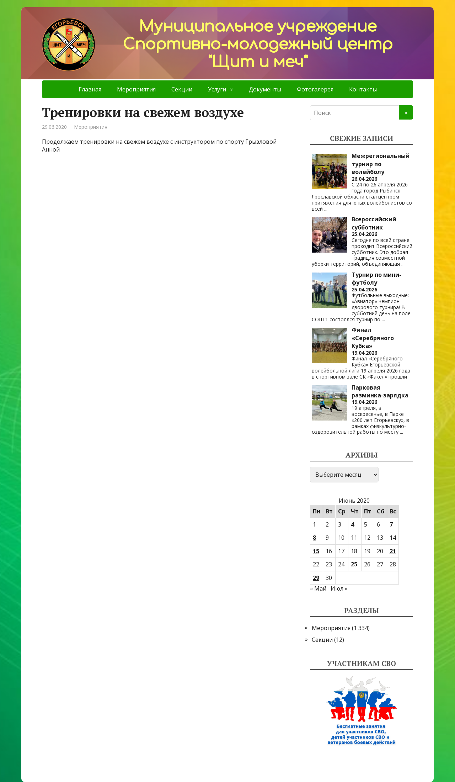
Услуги (217, 89)
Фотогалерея (315, 89)
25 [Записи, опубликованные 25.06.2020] (354, 564)
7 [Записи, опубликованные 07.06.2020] (391, 524)
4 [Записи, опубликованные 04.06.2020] (352, 524)
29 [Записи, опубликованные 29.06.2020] (316, 578)
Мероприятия (136, 89)
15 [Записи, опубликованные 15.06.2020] (316, 551)
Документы (265, 89)
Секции (181, 89)
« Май (318, 588)
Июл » (339, 588)
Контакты (363, 89)
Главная (90, 89)
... (325, 208)
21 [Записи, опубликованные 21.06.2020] (393, 551)
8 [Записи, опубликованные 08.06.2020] (314, 537)
